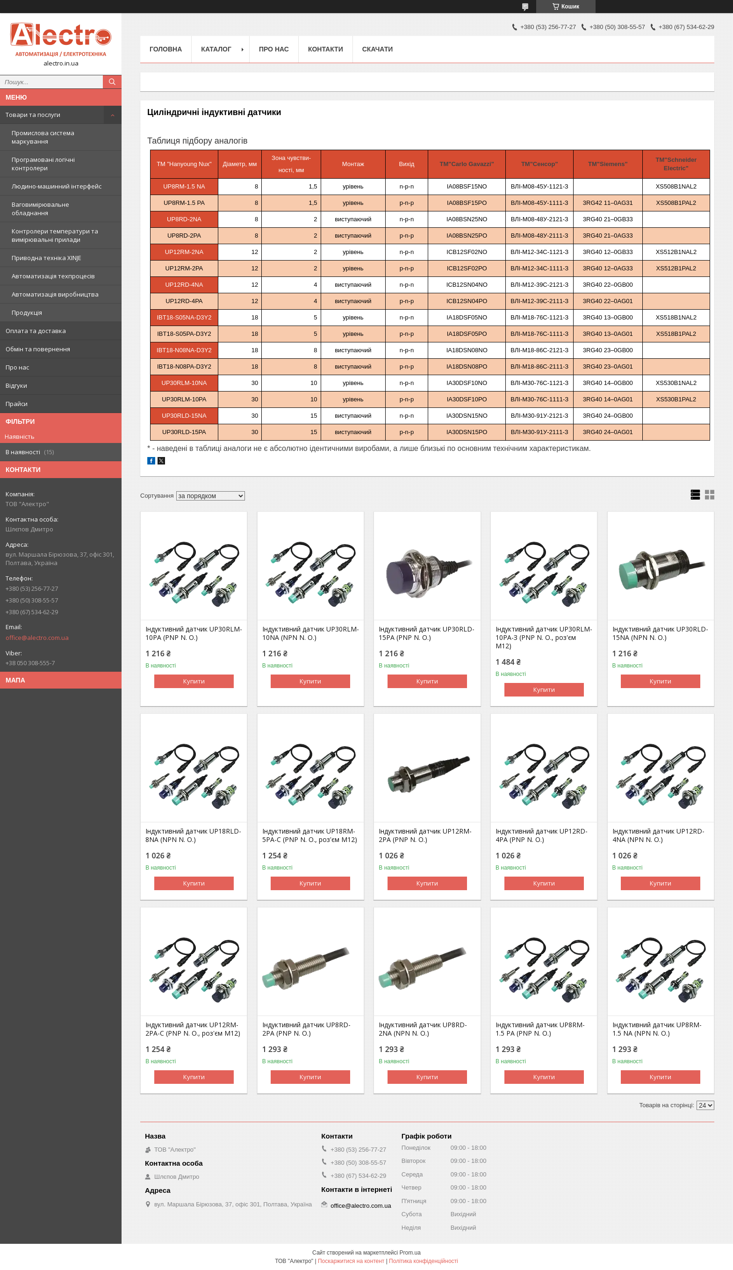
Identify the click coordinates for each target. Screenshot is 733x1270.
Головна (166, 49)
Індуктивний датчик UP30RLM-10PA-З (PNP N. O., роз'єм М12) (544, 637)
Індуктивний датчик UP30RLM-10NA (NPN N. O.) (310, 633)
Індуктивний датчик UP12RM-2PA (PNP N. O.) (425, 835)
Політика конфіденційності (423, 1261)
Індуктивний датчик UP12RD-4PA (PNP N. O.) (542, 835)
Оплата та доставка (36, 331)
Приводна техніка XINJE (46, 258)
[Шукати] (112, 82)
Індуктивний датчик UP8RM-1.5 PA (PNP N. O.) (540, 1029)
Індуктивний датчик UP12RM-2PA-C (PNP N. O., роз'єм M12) (192, 1029)
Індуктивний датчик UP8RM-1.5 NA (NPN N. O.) (657, 1029)
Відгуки (16, 385)
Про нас (17, 367)
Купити (194, 681)
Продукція (27, 312)
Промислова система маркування (43, 137)
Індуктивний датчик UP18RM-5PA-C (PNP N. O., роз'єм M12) (309, 835)
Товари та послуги (33, 114)
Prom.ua (410, 1252)
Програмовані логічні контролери (43, 163)
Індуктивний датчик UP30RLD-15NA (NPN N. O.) (660, 633)
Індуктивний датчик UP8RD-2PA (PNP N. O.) (306, 1029)
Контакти (325, 49)
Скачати (377, 49)
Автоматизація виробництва (55, 294)
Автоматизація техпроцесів (53, 276)
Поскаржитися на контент (351, 1261)
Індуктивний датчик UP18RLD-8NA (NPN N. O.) (193, 835)
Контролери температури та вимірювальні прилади (55, 235)
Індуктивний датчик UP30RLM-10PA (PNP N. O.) (193, 633)
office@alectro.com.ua (37, 637)
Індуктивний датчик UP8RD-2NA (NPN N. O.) (423, 1029)
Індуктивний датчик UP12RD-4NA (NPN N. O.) (658, 835)
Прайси (17, 403)
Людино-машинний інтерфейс (56, 186)
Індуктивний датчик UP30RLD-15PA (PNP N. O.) (426, 633)
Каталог (216, 49)
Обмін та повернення (38, 349)
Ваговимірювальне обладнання (40, 208)
